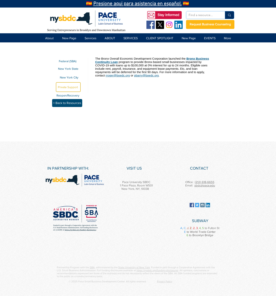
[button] (168, 15)
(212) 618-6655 (204, 182)
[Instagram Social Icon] (202, 205)
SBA (92, 267)
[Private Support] (68, 87)
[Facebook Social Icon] (150, 25)
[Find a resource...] (203, 15)
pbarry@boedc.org (146, 75)
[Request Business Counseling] (210, 24)
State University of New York (134, 267)
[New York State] (68, 69)
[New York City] (68, 77)
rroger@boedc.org (118, 75)
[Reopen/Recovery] (68, 95)
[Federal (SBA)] (68, 61)
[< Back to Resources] (67, 103)
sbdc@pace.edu (204, 185)
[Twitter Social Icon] (197, 205)
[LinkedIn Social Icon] (178, 25)
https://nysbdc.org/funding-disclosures (157, 270)
